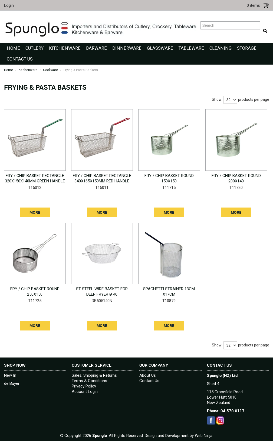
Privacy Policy (84, 386)
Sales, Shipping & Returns (94, 375)
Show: (217, 99)
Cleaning (220, 48)
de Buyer (11, 383)
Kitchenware (65, 48)
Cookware (50, 70)
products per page (253, 99)
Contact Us (20, 59)
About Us (147, 375)
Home (13, 48)
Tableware (191, 48)
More (34, 212)
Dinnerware (127, 48)
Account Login (85, 391)
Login (9, 5)
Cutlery (34, 48)
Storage (246, 48)
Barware (96, 48)
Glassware (160, 48)
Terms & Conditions (89, 380)
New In (10, 375)
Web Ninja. (204, 435)
